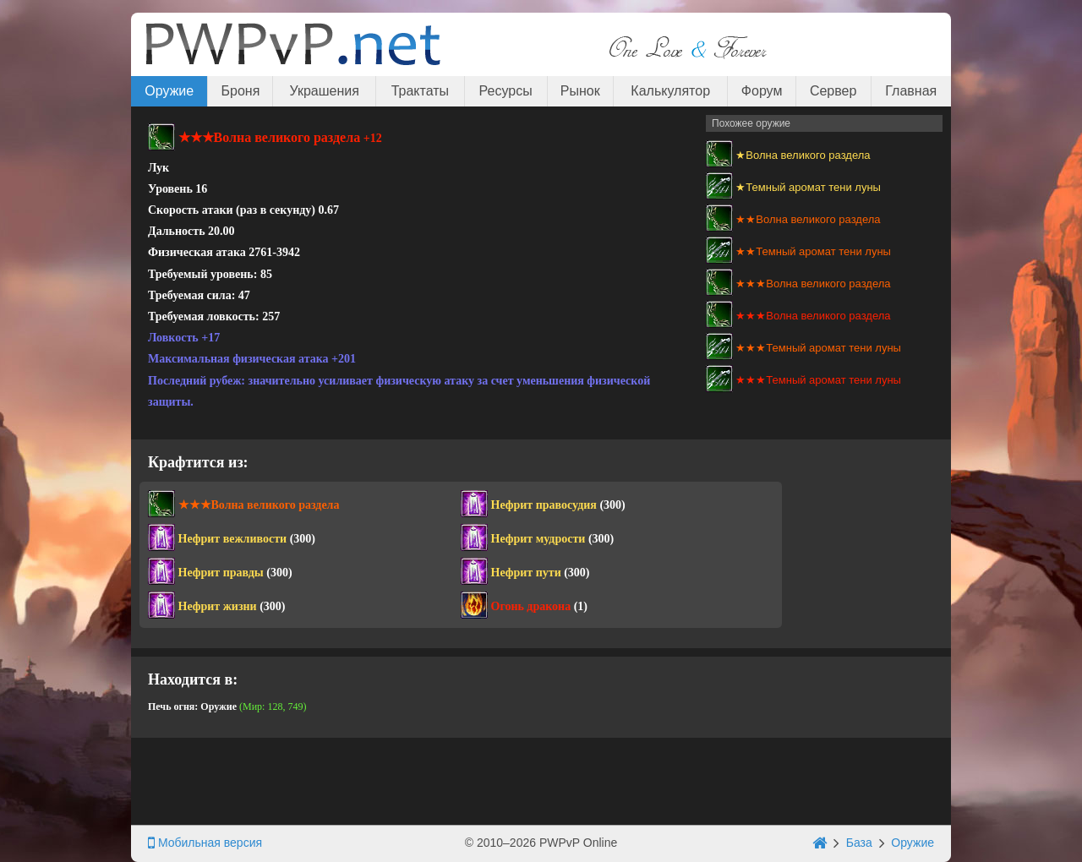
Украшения (324, 91)
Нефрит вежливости (232, 538)
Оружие (169, 91)
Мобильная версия (205, 842)
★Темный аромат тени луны (808, 187)
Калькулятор (670, 91)
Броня (240, 91)
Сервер (833, 91)
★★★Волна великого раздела (812, 283)
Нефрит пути (526, 572)
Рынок (580, 91)
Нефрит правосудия (544, 505)
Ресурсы (506, 91)
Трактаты (420, 91)
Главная (911, 91)
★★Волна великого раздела (807, 219)
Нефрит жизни (217, 606)
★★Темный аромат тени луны (813, 251)
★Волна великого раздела (802, 155)
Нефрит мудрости (538, 538)
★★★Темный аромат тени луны (818, 347)
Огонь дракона (531, 606)
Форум (762, 91)
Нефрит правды (221, 572)
